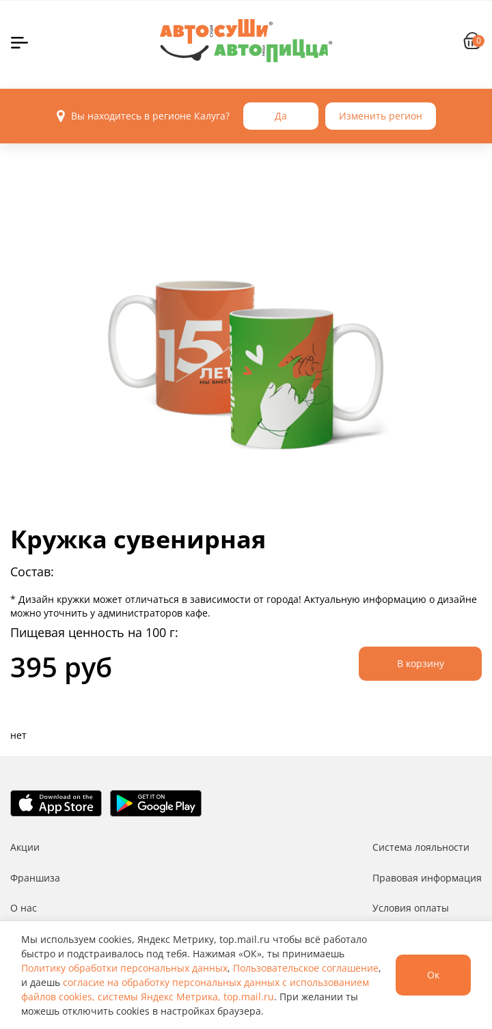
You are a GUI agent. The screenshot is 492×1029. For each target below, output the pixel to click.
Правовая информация (427, 877)
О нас (23, 907)
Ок (433, 974)
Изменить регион (380, 115)
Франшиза (35, 877)
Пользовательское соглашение (306, 967)
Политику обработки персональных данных (124, 967)
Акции (25, 847)
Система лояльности (420, 847)
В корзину (420, 663)
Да (281, 115)
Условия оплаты (410, 907)
